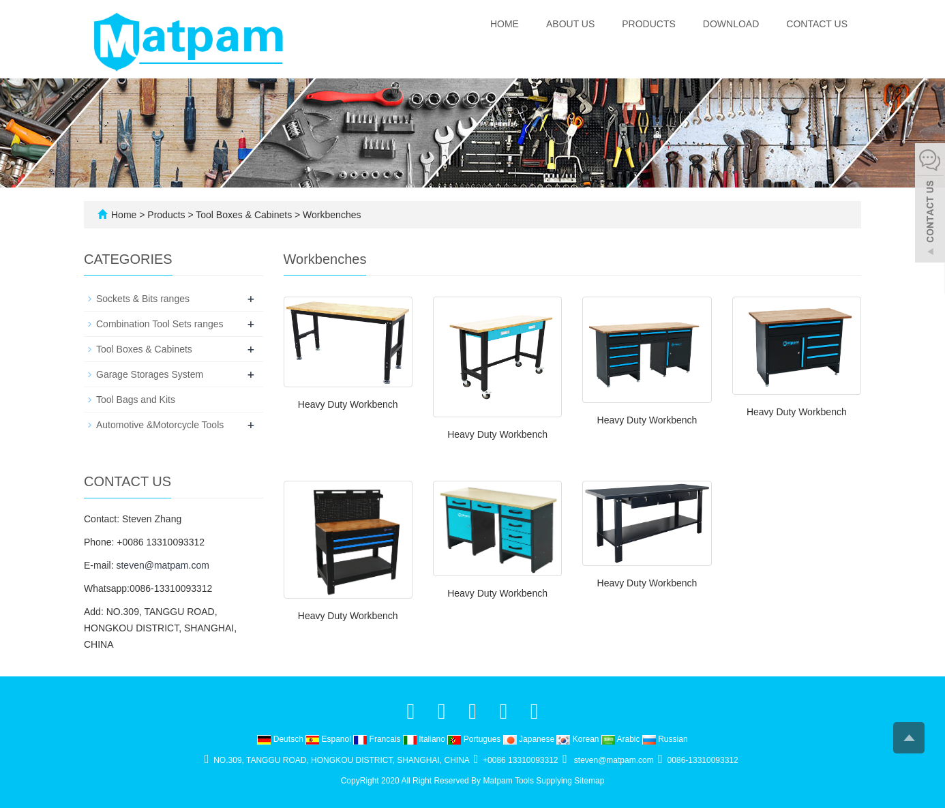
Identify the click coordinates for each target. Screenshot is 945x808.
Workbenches (330, 214)
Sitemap (589, 780)
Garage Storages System (149, 374)
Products (649, 23)
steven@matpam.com (162, 565)
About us (570, 23)
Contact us (816, 23)
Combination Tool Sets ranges (160, 323)
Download (731, 23)
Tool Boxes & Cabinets (244, 214)
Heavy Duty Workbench (348, 404)
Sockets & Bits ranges (143, 298)
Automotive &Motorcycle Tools (160, 424)
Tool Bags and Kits (135, 399)
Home (504, 23)
